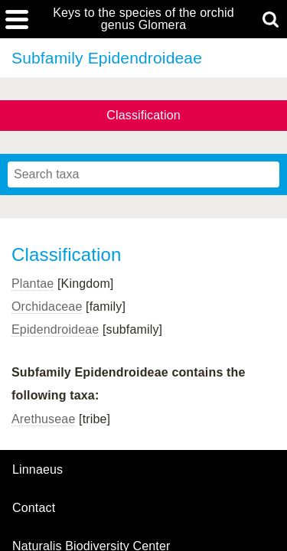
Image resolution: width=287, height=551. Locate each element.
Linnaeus (37, 470)
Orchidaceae (46, 306)
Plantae (32, 283)
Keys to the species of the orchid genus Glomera (143, 19)
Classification (143, 115)
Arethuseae (43, 418)
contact (33, 507)
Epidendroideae (55, 329)
